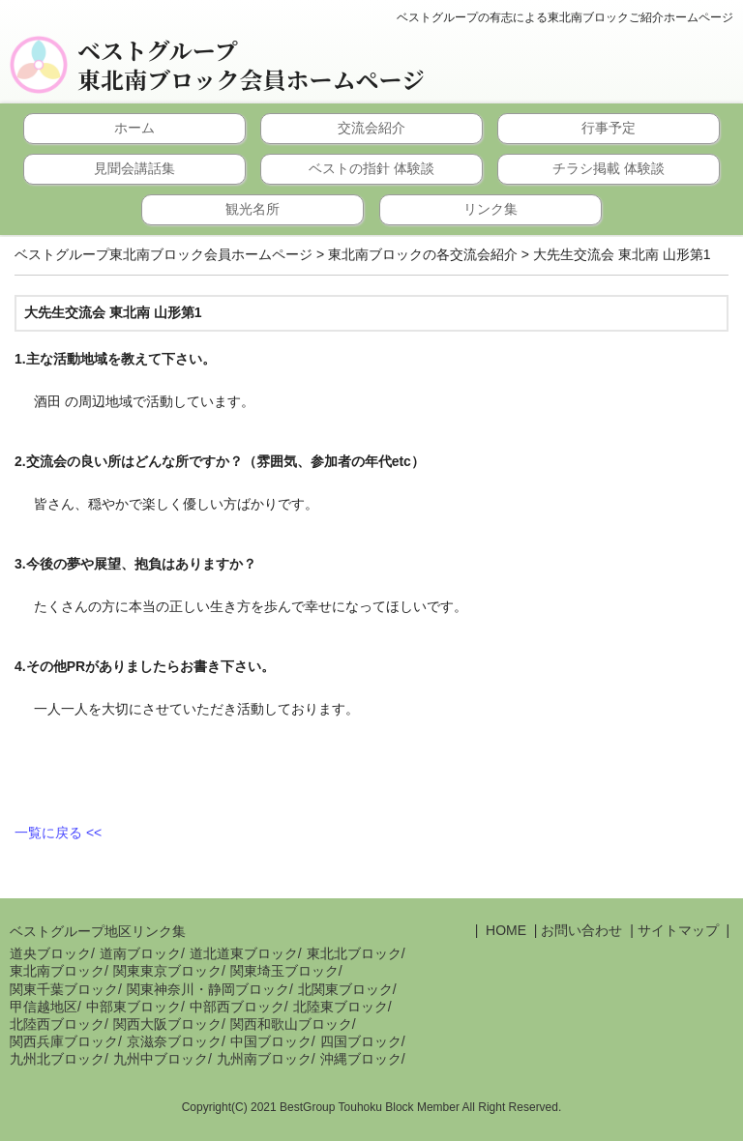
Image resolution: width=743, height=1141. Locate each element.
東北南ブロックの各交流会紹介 (423, 254)
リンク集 (490, 209)
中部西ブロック (237, 1006)
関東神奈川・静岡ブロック (208, 989)
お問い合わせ (581, 930)
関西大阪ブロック (167, 1024)
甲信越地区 (43, 1006)
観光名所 (252, 209)
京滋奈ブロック (174, 1041)
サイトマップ (678, 930)
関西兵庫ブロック (64, 1041)
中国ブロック (271, 1041)
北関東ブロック (345, 989)
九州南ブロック (264, 1059)
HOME (504, 930)
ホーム (134, 127)
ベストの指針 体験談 (371, 168)
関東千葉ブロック (64, 989)
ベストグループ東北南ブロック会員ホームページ (251, 65)
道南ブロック (140, 953)
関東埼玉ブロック (284, 971)
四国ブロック (360, 1041)
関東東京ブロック (167, 971)
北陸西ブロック (57, 1024)
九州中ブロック (160, 1059)
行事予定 (608, 127)
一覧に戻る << (58, 832)
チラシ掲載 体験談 (608, 168)
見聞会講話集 (134, 168)
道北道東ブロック (244, 953)
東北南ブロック (57, 971)
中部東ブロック (133, 1006)
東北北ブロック (354, 953)
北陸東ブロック (340, 1006)
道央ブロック (50, 953)
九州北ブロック (57, 1059)
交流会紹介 (371, 127)
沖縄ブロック (360, 1059)
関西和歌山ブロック (291, 1024)
